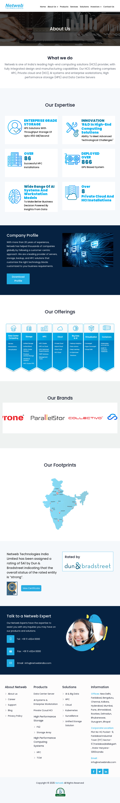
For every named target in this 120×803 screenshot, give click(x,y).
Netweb (59, 782)
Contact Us (108, 6)
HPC (39, 752)
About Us (53, 6)
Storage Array (44, 732)
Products (64, 6)
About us (12, 693)
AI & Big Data (72, 693)
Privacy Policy (15, 715)
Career (11, 699)
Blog (10, 710)
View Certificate (31, 588)
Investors (96, 6)
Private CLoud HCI (43, 710)
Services (74, 6)
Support (12, 704)
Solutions (84, 6)
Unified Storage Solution (73, 723)
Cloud (68, 704)
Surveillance (71, 715)
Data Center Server (44, 693)
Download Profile (18, 279)
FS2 (38, 726)
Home (43, 6)
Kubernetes (71, 710)
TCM (39, 757)
